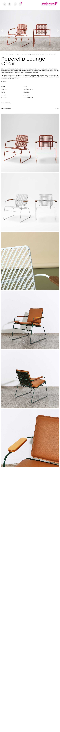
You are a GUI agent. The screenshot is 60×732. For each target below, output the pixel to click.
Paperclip (26, 92)
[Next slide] (58, 31)
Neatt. (25, 87)
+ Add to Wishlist (6, 108)
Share (57, 108)
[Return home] (50, 5)
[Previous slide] (2, 31)
